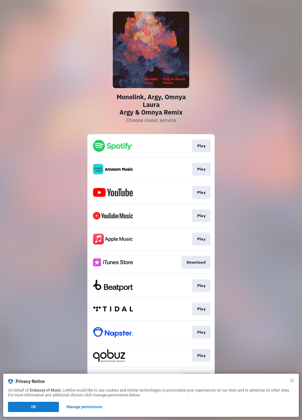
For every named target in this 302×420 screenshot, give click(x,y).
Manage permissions (85, 407)
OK (33, 407)
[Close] (292, 380)
